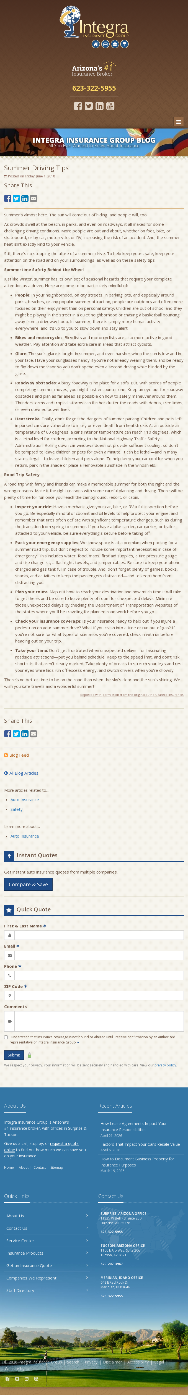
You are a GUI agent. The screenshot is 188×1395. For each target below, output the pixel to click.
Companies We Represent (47, 1278)
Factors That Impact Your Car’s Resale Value (141, 1147)
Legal (159, 1362)
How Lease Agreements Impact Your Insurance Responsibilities (141, 1129)
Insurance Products (47, 1253)
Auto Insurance (25, 799)
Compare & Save (28, 884)
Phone (13, 966)
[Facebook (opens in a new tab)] (78, 105)
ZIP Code (15, 986)
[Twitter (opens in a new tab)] (89, 105)
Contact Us (47, 1228)
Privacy (91, 1362)
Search (73, 1362)
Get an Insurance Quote (47, 1265)
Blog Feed (16, 755)
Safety (17, 809)
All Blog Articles (21, 773)
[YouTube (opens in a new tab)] (110, 105)
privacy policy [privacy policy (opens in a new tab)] (165, 1065)
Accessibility (138, 1362)
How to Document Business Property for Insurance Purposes (141, 1165)
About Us (47, 1215)
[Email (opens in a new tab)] (33, 198)
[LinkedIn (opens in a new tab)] (100, 105)
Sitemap (56, 1167)
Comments (15, 1006)
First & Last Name (25, 926)
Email (12, 946)
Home (9, 1167)
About (24, 1167)
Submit (14, 1055)
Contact (40, 1167)
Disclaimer (112, 1362)
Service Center (47, 1240)
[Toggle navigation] (178, 121)
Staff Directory (47, 1290)
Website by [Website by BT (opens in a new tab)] (17, 1368)
